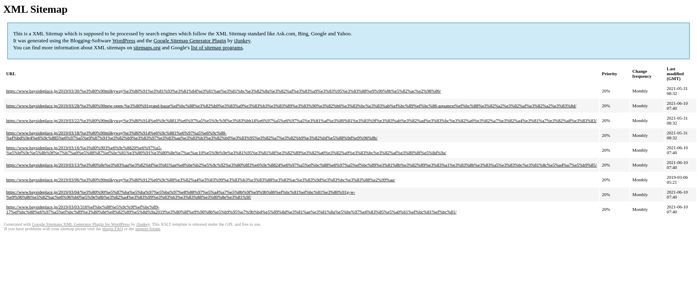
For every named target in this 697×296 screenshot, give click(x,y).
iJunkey (242, 40)
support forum (147, 229)
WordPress (123, 40)
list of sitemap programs (217, 47)
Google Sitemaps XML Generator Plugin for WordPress (81, 224)
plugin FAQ (112, 229)
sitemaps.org (146, 47)
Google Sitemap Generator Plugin (190, 40)
